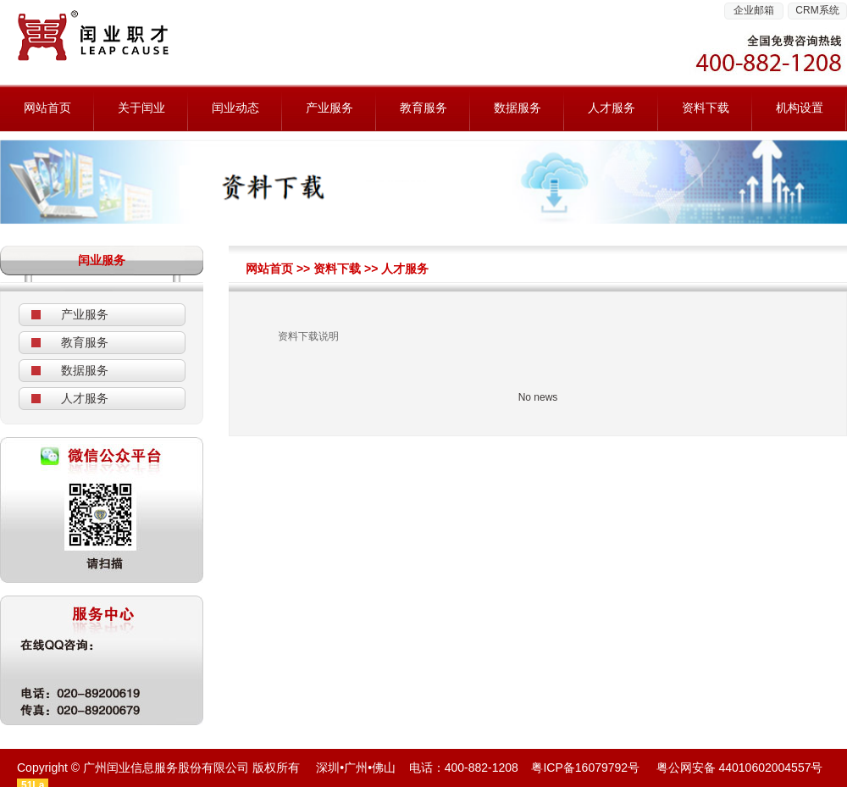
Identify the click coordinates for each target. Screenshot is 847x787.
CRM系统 (817, 10)
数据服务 (517, 107)
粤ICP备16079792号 (585, 767)
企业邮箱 (754, 10)
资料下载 (705, 107)
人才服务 (611, 107)
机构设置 (799, 107)
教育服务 (423, 107)
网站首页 (47, 107)
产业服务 (329, 107)
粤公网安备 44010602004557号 (739, 767)
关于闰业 (141, 107)
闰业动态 (235, 107)
